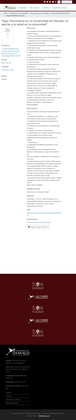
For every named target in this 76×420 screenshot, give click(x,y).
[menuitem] (34, 8)
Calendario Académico (13, 400)
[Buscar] (59, 2)
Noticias (8, 393)
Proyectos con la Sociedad (39, 13)
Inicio (5, 13)
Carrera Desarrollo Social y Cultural (61, 13)
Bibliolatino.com (44, 416)
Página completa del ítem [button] (38, 227)
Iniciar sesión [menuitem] (66, 2)
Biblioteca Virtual (11, 403)
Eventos (8, 396)
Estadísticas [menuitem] (46, 8)
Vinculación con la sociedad (19, 13)
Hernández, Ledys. (7, 70)
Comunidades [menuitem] (22, 8)
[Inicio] (10, 8)
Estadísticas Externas (59, 8)
